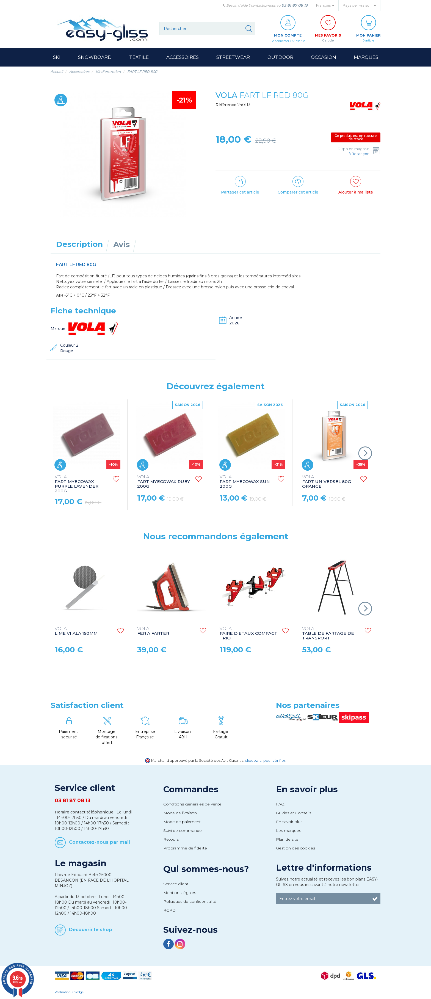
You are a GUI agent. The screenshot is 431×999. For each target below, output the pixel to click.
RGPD (169, 910)
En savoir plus (307, 789)
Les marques (288, 830)
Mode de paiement (182, 821)
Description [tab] (79, 244)
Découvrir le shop (90, 929)
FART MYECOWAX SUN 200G (245, 482)
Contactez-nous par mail (99, 842)
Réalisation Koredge (69, 992)
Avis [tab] (121, 244)
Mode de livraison (180, 813)
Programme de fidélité (185, 848)
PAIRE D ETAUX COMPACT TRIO (248, 634)
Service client (175, 884)
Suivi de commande (182, 830)
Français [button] (325, 5)
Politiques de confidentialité (189, 901)
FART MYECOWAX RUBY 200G (163, 482)
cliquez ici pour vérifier (265, 761)
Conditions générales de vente (192, 804)
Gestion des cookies (295, 848)
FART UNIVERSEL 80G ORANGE (326, 482)
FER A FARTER (153, 631)
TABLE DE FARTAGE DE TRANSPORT (328, 634)
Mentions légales (179, 892)
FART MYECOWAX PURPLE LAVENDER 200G (76, 484)
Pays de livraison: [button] (359, 5)
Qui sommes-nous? (206, 869)
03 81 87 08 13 (294, 5)
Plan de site (287, 839)
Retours (171, 839)
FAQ (280, 804)
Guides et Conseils (293, 813)
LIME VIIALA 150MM (76, 631)
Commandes (191, 789)
